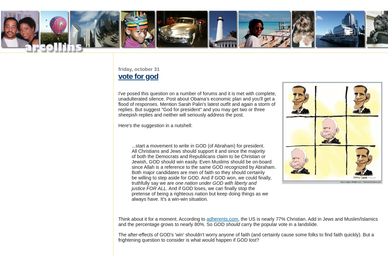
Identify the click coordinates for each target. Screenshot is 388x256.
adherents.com (222, 219)
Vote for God (138, 76)
